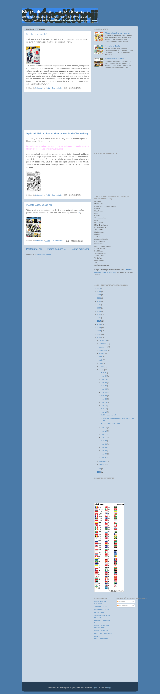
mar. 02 (104, 457)
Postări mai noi (34, 249)
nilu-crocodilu (99, 612)
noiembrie (103, 344)
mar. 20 (104, 402)
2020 (99, 308)
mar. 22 (104, 399)
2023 (99, 298)
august (101, 353)
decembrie (103, 340)
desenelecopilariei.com (103, 633)
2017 (99, 314)
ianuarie (102, 464)
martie (101, 370)
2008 (99, 472)
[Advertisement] (57, 111)
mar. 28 (104, 383)
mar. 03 (104, 454)
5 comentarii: (57, 88)
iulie (100, 357)
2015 (99, 321)
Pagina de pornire (56, 249)
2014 (99, 324)
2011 (99, 334)
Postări (121, 601)
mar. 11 (104, 437)
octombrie (103, 347)
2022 (99, 301)
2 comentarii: (57, 195)
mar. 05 (104, 450)
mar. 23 (104, 396)
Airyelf (94, 688)
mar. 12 (104, 434)
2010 (99, 337)
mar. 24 (104, 392)
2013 (99, 328)
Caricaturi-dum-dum (101, 609)
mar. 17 (104, 409)
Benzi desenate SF (101, 630)
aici (78, 213)
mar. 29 (104, 379)
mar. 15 (104, 428)
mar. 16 (104, 412)
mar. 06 (104, 447)
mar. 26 (104, 386)
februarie (102, 461)
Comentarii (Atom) (44, 254)
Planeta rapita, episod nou (39, 205)
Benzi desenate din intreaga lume (101, 626)
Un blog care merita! (36, 34)
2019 (99, 311)
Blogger (109, 688)
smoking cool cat (100, 606)
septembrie (103, 350)
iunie (101, 360)
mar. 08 (104, 444)
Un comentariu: (58, 241)
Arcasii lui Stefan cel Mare (114, 59)
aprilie (101, 366)
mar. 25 (104, 389)
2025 (99, 292)
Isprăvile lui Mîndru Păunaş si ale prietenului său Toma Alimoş (57, 133)
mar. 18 (104, 405)
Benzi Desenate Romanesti (100, 602)
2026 (99, 288)
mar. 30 (104, 376)
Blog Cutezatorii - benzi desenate (55, 11)
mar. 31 (104, 373)
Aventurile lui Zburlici (112, 46)
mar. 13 (104, 431)
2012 (99, 331)
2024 (99, 295)
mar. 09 (104, 441)
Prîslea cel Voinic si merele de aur (117, 33)
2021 (99, 305)
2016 (99, 318)
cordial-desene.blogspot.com (102, 637)
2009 (99, 469)
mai (100, 363)
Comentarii (122, 606)
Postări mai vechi (80, 249)
